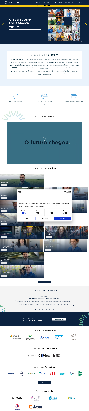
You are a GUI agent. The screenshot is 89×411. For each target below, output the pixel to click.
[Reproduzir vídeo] (44, 139)
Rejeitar (27, 218)
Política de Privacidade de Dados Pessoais (23, 409)
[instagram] (81, 409)
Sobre (38, 2)
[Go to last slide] (7, 276)
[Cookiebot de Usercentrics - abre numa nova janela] (65, 192)
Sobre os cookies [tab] (63, 195)
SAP (55, 62)
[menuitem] (38, 2)
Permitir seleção (44, 218)
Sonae (35, 62)
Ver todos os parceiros (44, 357)
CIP (47, 65)
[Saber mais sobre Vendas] (67, 248)
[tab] (35, 284)
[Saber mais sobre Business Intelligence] (14, 200)
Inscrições (58, 2)
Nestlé (51, 62)
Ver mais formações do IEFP (59, 294)
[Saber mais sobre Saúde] (74, 232)
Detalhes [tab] (44, 195)
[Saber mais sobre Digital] (74, 200)
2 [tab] (84, 41)
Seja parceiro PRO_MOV (44, 5)
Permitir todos (62, 218)
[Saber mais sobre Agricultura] (22, 185)
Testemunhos (69, 2)
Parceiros (80, 2)
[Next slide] (81, 276)
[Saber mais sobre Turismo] (22, 248)
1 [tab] (81, 41)
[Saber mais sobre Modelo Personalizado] (44, 232)
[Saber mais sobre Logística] (14, 232)
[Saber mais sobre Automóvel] (67, 185)
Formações (47, 2)
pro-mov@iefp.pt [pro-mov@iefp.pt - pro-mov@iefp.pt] (71, 396)
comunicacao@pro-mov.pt (74, 405)
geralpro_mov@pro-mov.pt (74, 399)
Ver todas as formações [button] (44, 257)
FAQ (57, 390)
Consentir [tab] (26, 196)
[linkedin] (79, 409)
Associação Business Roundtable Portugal (25, 65)
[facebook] (84, 409)
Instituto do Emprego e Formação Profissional (22, 64)
